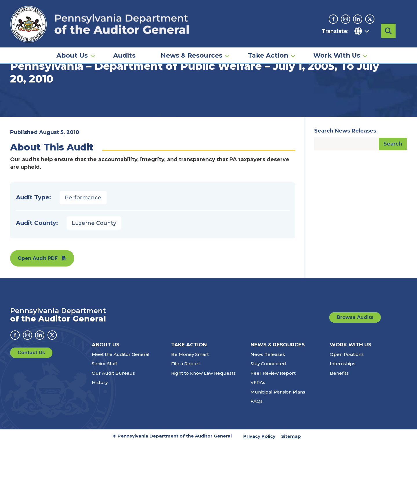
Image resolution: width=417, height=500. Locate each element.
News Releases (267, 411)
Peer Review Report (273, 430)
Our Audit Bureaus (113, 430)
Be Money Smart (190, 411)
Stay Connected (268, 420)
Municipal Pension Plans (277, 449)
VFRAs (257, 439)
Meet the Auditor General (120, 411)
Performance (83, 254)
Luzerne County (94, 280)
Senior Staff (104, 420)
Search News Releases (345, 188)
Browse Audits (355, 374)
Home (18, 88)
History (100, 439)
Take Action (268, 48)
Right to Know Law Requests (203, 430)
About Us (72, 48)
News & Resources (191, 48)
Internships (342, 420)
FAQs (256, 458)
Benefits (339, 430)
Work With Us (336, 48)
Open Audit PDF (38, 315)
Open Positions (347, 411)
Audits (124, 48)
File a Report (185, 420)
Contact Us (31, 409)
